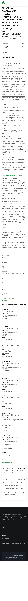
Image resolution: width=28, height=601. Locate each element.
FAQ (13, 519)
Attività (3, 531)
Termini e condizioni (7, 523)
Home (3, 31)
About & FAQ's (6, 538)
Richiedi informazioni (7, 462)
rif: (2, 174)
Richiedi (4, 300)
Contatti (4, 541)
